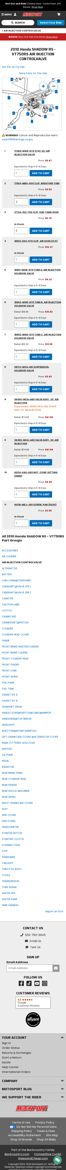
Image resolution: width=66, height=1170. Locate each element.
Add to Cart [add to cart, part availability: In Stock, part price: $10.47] (41, 259)
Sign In (6, 1043)
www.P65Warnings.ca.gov (17, 139)
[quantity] (21, 173)
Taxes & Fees (46, 1131)
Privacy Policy (44, 1122)
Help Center (10, 1067)
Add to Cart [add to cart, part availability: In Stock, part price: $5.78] (41, 231)
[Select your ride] (51, 22)
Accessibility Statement (24, 1135)
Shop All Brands (21, 1139)
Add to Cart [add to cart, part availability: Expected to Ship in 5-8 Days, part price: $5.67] (41, 173)
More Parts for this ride (33, 73)
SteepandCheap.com (33, 1158)
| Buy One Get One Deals (33, 36)
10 (28, 114)
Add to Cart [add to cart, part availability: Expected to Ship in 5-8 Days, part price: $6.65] (41, 494)
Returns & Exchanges (16, 1053)
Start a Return (11, 1058)
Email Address (17, 962)
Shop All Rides (46, 1139)
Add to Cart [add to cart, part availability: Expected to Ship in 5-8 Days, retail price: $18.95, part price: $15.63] (41, 324)
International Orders (16, 1072)
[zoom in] (43, 86)
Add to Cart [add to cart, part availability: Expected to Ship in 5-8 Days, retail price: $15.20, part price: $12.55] (41, 357)
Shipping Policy (21, 1131)
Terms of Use (21, 1122)
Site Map (52, 1135)
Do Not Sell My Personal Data (36, 1126)
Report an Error (54, 911)
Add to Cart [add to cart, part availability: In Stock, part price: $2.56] (41, 523)
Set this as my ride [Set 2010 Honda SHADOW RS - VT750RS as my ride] (13, 67)
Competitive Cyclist (47, 1154)
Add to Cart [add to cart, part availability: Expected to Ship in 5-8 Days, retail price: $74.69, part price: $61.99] (41, 430)
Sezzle (6, 1062)
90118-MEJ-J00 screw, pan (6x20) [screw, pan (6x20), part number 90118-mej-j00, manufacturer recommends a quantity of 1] (35, 504)
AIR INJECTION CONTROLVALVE (21, 30)
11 (45, 116)
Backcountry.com (17, 1154)
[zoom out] (53, 86)
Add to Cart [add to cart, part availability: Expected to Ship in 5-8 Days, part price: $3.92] (41, 202)
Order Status (11, 1048)
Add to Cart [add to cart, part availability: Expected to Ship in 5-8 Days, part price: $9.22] (41, 292)
